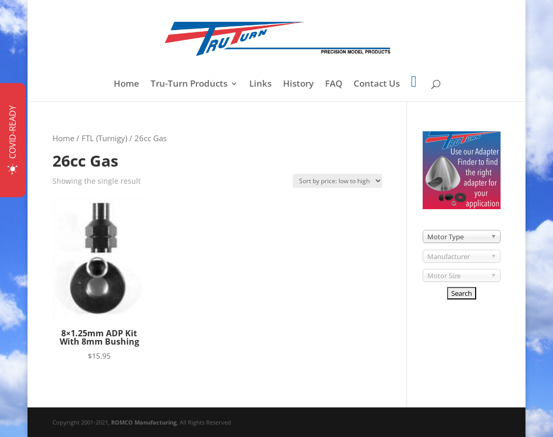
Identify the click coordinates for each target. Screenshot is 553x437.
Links (260, 84)
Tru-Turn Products (189, 84)
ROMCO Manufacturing (144, 422)
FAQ (333, 84)
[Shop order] (337, 181)
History (298, 84)
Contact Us (377, 84)
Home (126, 84)
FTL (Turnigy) (104, 138)
